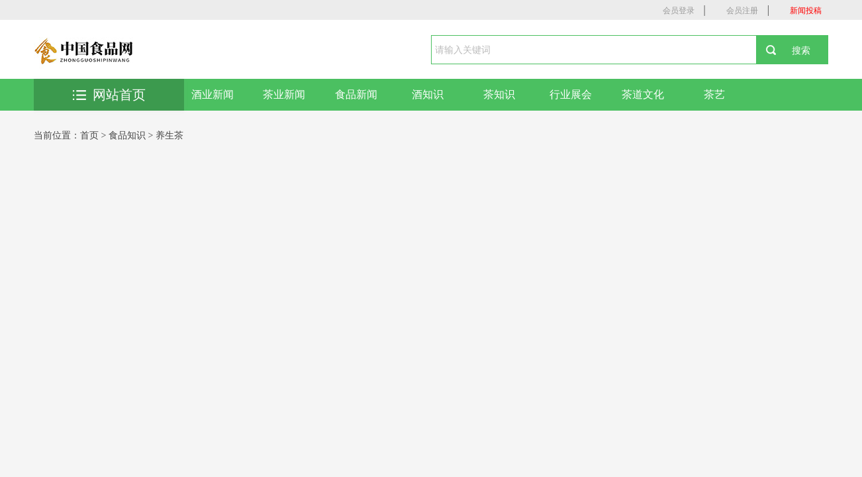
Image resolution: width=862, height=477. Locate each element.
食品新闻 (356, 94)
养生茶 (169, 135)
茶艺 (714, 94)
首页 (89, 135)
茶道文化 (643, 94)
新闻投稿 (806, 10)
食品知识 (127, 135)
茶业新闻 (284, 94)
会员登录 (678, 10)
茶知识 (499, 94)
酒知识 (428, 94)
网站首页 (109, 94)
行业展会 (571, 94)
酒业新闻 (212, 94)
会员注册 (742, 10)
